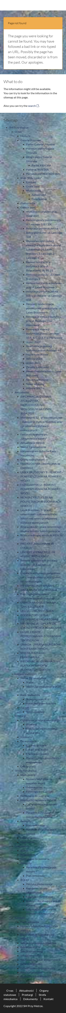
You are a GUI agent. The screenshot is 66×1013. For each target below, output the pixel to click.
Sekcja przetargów (31, 972)
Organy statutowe (26, 674)
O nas (18, 131)
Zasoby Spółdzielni (37, 367)
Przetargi (20, 716)
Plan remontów (35, 825)
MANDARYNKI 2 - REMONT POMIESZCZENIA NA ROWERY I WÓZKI (40, 489)
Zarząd (24, 707)
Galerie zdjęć (28, 207)
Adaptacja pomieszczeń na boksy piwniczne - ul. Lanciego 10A (44, 232)
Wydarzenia (33, 190)
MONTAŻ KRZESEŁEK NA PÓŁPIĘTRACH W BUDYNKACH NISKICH (40, 501)
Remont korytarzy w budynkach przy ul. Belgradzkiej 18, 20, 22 (39, 266)
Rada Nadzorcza (30, 695)
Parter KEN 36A (41, 165)
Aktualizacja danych (32, 442)
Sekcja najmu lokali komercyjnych (40, 959)
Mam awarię (27, 774)
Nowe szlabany (35, 383)
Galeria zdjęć (39, 199)
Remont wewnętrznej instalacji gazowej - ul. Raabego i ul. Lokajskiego (39, 564)
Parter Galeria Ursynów (40, 144)
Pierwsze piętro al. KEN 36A (43, 173)
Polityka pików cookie (39, 884)
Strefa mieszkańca (25, 770)
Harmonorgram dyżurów (41, 703)
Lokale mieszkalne (37, 749)
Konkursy (26, 737)
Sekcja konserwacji (31, 951)
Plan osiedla (27, 203)
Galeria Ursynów (30, 140)
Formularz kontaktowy (40, 791)
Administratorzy (30, 947)
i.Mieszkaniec (34, 787)
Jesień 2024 (33, 341)
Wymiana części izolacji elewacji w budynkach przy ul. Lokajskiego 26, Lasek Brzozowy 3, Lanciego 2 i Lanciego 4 (43, 249)
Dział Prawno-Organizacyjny (37, 968)
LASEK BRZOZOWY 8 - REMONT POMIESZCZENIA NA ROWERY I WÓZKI (40, 476)
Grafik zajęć (33, 186)
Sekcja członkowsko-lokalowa (38, 943)
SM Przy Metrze (19, 127)
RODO (24, 879)
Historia (25, 135)
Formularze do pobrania (34, 795)
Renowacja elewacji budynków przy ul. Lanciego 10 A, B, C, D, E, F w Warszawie (44, 333)
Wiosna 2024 (34, 358)
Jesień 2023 (33, 362)
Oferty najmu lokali (32, 459)
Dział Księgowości (31, 964)
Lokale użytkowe (36, 745)
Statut (30, 682)
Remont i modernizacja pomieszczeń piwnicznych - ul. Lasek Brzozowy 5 (44, 308)
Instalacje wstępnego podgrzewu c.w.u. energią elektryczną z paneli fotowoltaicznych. (40, 577)
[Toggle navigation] (60, 5)
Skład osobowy (35, 711)
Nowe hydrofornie (37, 354)
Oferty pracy (28, 766)
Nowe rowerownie (37, 379)
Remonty (26, 821)
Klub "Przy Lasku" (31, 178)
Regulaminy (27, 854)
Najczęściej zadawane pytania (38, 800)
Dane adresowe (29, 922)
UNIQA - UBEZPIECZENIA (37, 610)
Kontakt (31, 182)
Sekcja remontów (30, 955)
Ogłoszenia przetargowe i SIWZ (39, 720)
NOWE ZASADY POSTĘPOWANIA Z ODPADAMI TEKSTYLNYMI (40, 636)
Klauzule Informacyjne (39, 896)
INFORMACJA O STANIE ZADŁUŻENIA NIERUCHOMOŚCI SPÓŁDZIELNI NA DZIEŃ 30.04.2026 (35, 405)
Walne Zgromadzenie (33, 447)
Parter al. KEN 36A (37, 169)
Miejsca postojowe (37, 753)
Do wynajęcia (28, 741)
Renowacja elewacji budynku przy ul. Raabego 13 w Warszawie (43, 321)
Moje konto (27, 842)
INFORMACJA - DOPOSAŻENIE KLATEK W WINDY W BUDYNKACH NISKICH (40, 665)
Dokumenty (22, 846)
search (32, 105)
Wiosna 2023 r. (35, 388)
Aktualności (39, 194)
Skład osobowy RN (37, 699)
